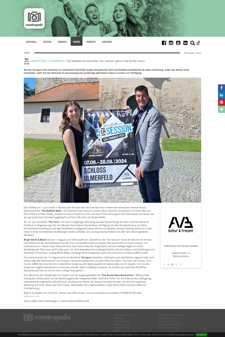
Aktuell (31, 42)
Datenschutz (121, 327)
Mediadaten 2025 (123, 315)
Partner (118, 318)
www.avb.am (31, 296)
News (76, 42)
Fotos (47, 42)
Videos (62, 42)
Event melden (122, 321)
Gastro (107, 42)
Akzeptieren (201, 334)
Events (91, 42)
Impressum (120, 324)
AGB (116, 330)
